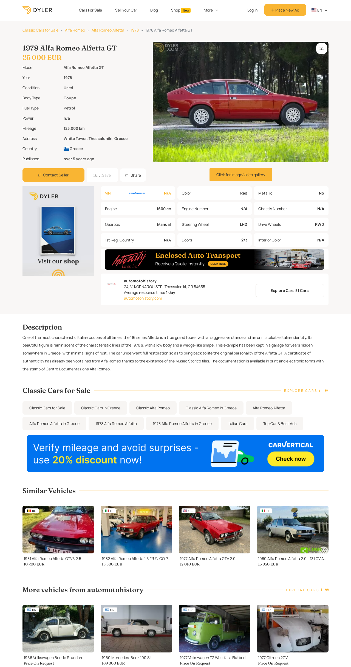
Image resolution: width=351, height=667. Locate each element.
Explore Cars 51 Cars (290, 295)
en (317, 10)
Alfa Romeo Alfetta (108, 30)
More (208, 10)
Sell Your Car (126, 10)
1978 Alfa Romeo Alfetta (116, 428)
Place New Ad (285, 10)
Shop (181, 10)
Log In (252, 10)
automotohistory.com (143, 303)
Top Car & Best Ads (279, 428)
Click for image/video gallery (240, 174)
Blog (154, 10)
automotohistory (140, 285)
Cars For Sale (90, 10)
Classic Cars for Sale (40, 30)
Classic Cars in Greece (100, 412)
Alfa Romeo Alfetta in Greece (54, 428)
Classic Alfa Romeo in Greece (211, 412)
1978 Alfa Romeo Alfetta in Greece (182, 428)
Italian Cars (237, 428)
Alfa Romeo (75, 30)
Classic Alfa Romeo (153, 412)
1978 (135, 30)
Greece (73, 148)
